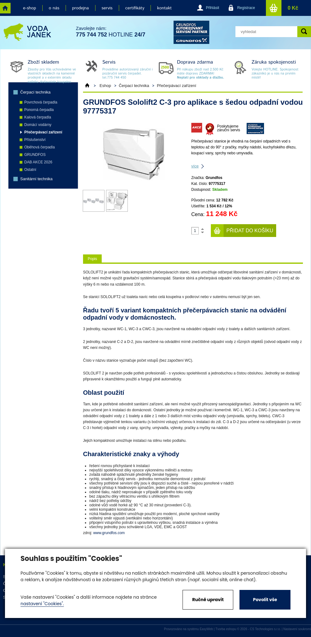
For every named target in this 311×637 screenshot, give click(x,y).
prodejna (80, 8)
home (5, 8)
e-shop (29, 8)
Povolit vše (265, 599)
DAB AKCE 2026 (38, 162)
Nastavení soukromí (297, 629)
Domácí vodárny (37, 125)
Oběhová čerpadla (39, 147)
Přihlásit (212, 8)
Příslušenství (35, 140)
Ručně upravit (208, 599)
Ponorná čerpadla (39, 110)
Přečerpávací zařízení (43, 132)
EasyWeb (206, 629)
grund (191, 32)
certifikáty (134, 8)
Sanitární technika (36, 178)
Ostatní (30, 169)
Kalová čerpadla (37, 117)
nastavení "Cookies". (42, 604)
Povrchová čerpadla (40, 102)
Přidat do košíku (249, 230)
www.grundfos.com (109, 533)
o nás (54, 8)
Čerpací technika (35, 92)
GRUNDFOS (35, 154)
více (195, 166)
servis (107, 8)
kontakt (164, 8)
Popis (92, 259)
